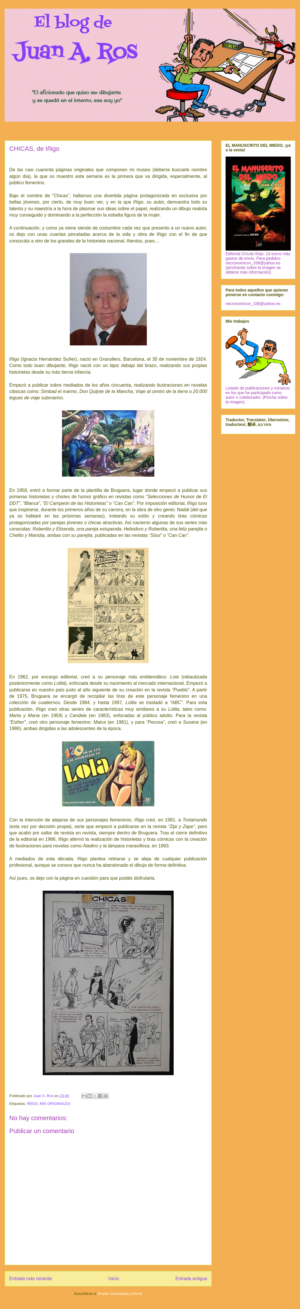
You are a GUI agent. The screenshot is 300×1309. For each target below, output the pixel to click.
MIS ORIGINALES (55, 1103)
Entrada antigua (191, 1278)
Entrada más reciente (30, 1278)
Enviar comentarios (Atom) (120, 1293)
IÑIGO (32, 1103)
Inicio (113, 1278)
